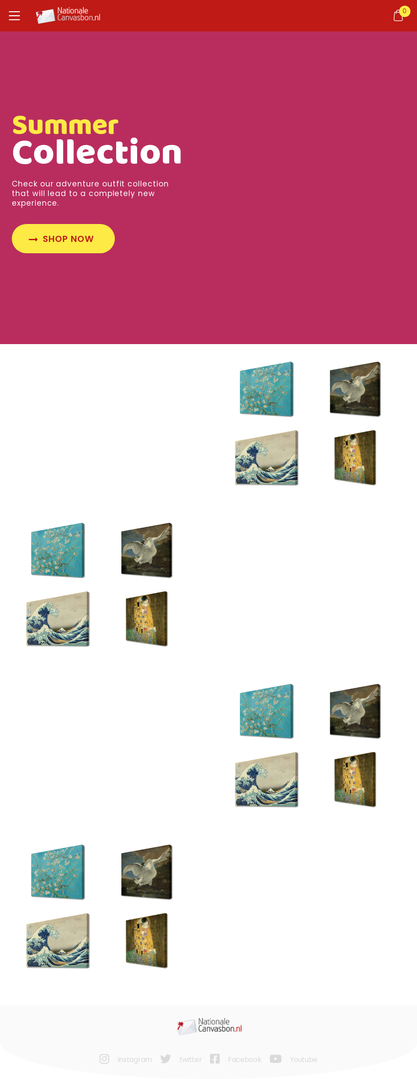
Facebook (244, 1060)
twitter (190, 1060)
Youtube (303, 1060)
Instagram (134, 1060)
